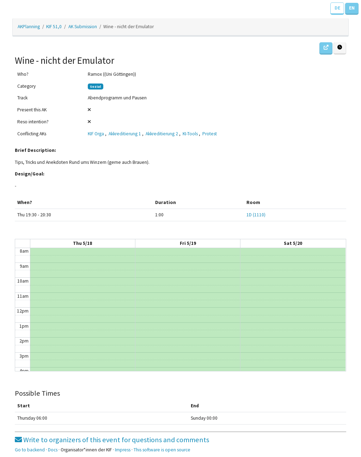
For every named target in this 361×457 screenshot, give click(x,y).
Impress (122, 450)
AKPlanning (29, 27)
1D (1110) (255, 215)
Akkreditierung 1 (125, 134)
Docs (52, 450)
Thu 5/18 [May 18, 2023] (82, 243)
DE (337, 8)
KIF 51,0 (54, 27)
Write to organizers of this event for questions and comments (112, 439)
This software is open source (162, 450)
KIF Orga (96, 134)
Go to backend (30, 450)
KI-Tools (190, 134)
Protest (209, 134)
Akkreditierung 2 (162, 134)
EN (352, 8)
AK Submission (82, 27)
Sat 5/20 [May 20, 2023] (293, 243)
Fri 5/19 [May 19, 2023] (188, 243)
